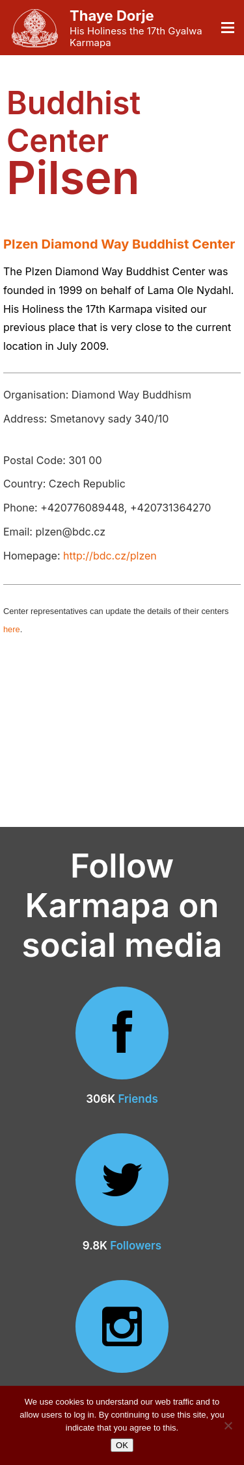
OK (122, 1445)
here (11, 629)
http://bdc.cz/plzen (110, 555)
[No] (227, 1425)
